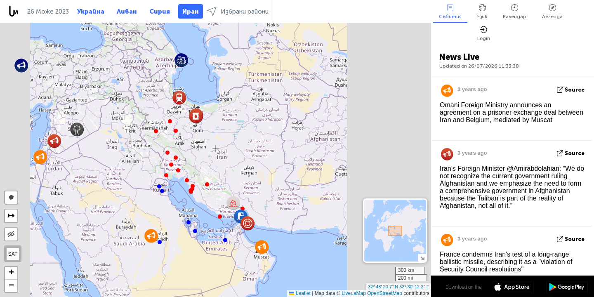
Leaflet (299, 293)
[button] (176, 131)
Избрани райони (238, 11)
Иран (190, 11)
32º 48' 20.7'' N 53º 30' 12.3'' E (398, 286)
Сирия (159, 11)
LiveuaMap (354, 293)
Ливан (127, 11)
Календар (514, 11)
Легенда (552, 11)
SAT (12, 254)
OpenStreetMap (384, 293)
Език (482, 11)
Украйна (90, 11)
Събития (450, 11)
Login (483, 33)
